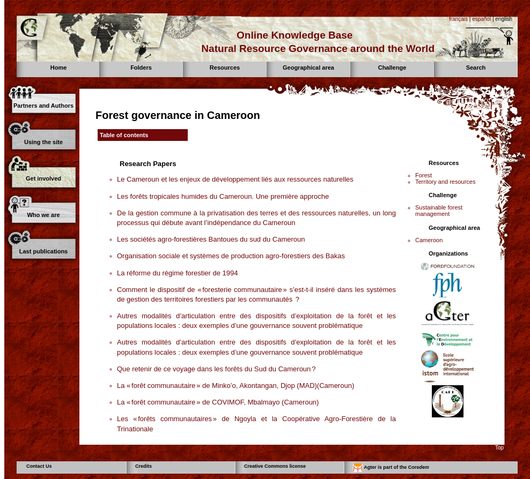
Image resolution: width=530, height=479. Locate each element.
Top (499, 448)
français (458, 19)
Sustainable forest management (438, 210)
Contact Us (39, 466)
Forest (423, 175)
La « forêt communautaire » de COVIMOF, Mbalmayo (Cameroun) (218, 402)
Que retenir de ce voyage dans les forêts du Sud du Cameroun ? (216, 369)
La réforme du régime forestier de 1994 (177, 273)
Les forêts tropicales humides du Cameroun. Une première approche (223, 196)
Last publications (43, 251)
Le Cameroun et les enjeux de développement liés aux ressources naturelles (235, 179)
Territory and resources (445, 181)
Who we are (43, 215)
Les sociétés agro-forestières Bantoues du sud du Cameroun (211, 239)
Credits (143, 466)
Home (58, 67)
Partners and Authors (43, 105)
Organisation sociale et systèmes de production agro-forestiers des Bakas (231, 256)
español (481, 19)
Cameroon (429, 240)
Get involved (43, 178)
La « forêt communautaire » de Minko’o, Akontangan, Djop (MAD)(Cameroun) (235, 385)
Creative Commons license (275, 466)
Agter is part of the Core (391, 467)
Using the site (43, 142)
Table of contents (124, 135)
